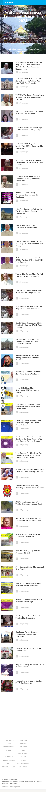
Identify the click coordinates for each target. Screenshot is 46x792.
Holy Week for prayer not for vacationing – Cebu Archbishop (28, 519)
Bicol (23, 9)
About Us (23, 767)
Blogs (23, 760)
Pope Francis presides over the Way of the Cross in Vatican (29, 308)
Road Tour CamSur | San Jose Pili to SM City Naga (23, 38)
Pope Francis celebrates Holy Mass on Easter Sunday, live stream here (28, 406)
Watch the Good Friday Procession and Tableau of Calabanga (27, 195)
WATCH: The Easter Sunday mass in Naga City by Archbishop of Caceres (30, 97)
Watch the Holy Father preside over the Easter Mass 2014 (28, 584)
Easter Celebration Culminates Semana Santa (28, 649)
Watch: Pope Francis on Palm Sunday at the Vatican (28, 536)
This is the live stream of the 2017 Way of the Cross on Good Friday (29, 244)
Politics (23, 41)
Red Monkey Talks (23, 755)
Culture (23, 740)
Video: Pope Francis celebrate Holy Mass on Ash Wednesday (28, 373)
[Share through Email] (3, 405)
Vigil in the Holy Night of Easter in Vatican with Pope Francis (29, 291)
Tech (9, 743)
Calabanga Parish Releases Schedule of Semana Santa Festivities (27, 634)
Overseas (23, 743)
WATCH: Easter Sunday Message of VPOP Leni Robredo (29, 112)
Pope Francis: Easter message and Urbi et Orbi (30, 568)
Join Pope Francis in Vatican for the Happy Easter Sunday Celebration (29, 211)
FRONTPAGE (8, 740)
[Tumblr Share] (3, 395)
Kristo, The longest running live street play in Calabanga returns (30, 470)
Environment (8, 747)
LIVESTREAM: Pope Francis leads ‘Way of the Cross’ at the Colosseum (29, 146)
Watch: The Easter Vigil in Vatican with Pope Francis (27, 226)
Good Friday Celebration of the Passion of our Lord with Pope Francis (29, 325)
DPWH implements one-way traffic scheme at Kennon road (29, 503)
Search (44, 2)
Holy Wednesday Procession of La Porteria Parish (30, 666)
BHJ (8, 763)
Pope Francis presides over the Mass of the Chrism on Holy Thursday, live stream (29, 455)
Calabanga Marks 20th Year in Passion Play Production (28, 617)
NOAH (23, 750)
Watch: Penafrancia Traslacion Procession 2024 (23, 16)
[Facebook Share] (3, 385)
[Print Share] (3, 400)
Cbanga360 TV (23, 763)
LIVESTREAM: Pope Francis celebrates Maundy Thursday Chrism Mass (28, 179)
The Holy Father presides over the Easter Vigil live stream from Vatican (28, 423)
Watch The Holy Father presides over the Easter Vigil (29, 601)
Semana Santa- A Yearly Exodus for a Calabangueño (29, 682)
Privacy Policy (8, 767)
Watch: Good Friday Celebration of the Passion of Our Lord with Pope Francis (30, 260)
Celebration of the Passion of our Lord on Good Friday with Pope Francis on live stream (29, 439)
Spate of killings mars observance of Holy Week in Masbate (27, 390)
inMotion (9, 757)
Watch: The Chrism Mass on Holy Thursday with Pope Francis (30, 275)
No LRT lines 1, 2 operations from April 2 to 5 (28, 552)
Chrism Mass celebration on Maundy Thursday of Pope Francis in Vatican (28, 341)
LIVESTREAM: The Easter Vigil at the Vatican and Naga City (29, 129)
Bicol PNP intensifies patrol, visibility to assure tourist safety (30, 487)
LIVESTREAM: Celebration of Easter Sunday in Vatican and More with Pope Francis (29, 81)
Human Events (9, 760)
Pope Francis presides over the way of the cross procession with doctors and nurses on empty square (29, 66)
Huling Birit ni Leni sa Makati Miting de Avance (23, 44)
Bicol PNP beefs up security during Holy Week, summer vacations (27, 358)
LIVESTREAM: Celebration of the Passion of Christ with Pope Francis (29, 162)
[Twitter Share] (3, 390)
